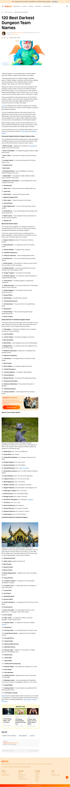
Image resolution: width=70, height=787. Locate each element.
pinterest (37, 775)
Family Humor (38, 6)
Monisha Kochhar (14, 34)
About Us (20, 773)
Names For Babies (7, 716)
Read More (55, 1)
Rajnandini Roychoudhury (19, 32)
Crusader (32, 146)
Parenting (31, 6)
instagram (37, 777)
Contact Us (4, 773)
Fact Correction (34, 750)
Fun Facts (24, 6)
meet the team (21, 775)
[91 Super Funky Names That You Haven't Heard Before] (32, 711)
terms (53, 773)
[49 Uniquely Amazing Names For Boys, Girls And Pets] (20, 711)
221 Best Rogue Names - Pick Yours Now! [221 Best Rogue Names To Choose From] (7, 720)
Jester (3, 106)
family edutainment (22, 779)
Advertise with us (6, 775)
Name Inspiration (46, 6)
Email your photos (11, 407)
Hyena (3, 624)
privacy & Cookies (56, 775)
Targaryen (30, 499)
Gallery (6, 64)
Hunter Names (25, 131)
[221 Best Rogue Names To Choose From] (8, 711)
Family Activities (16, 6)
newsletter (20, 777)
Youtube (37, 781)
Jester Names (27, 699)
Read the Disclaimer (9, 750)
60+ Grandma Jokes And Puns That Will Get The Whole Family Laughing (31, 1)
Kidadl (2, 12)
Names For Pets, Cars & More (20, 717)
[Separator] (67, 777)
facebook (37, 773)
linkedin (37, 779)
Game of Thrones (24, 468)
